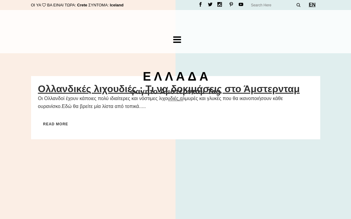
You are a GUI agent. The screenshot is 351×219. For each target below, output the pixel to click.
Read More (55, 124)
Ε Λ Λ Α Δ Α (175, 76)
